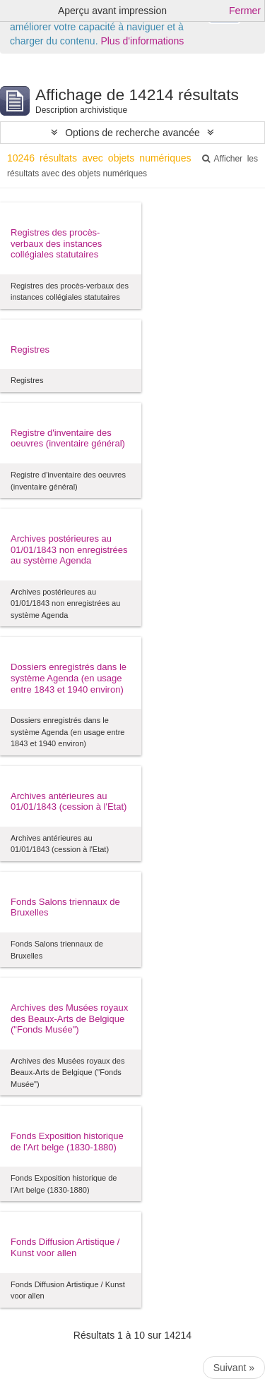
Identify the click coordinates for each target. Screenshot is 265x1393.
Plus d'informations (142, 41)
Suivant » (233, 1367)
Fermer (245, 10)
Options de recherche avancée (132, 132)
